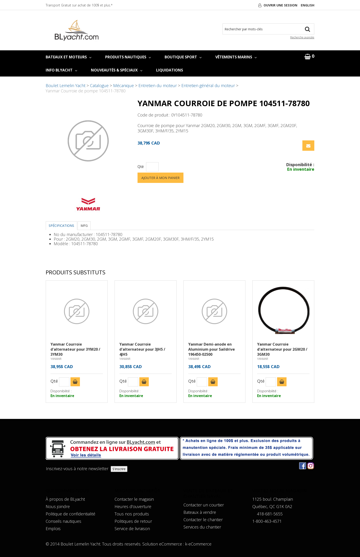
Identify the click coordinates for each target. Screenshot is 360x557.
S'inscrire (119, 469)
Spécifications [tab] (61, 225)
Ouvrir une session (280, 5)
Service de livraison (132, 528)
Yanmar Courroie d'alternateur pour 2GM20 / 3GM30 (282, 349)
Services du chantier (202, 527)
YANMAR (56, 359)
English (307, 5)
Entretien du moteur (157, 85)
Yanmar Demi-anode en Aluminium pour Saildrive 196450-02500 (211, 349)
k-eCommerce (198, 544)
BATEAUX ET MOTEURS (68, 57)
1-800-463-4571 (267, 521)
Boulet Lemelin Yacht (65, 85)
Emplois (53, 528)
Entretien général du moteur (208, 85)
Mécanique (123, 85)
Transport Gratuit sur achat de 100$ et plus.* (79, 5)
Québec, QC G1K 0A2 (272, 506)
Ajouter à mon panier (160, 178)
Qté (141, 167)
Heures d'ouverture (133, 506)
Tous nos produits (132, 514)
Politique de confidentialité (70, 514)
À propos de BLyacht (65, 499)
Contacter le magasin (134, 499)
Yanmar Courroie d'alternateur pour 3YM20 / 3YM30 (75, 349)
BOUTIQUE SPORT (183, 57)
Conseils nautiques (63, 521)
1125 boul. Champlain (272, 499)
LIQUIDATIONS (169, 70)
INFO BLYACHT (61, 70)
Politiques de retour (133, 521)
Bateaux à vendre (199, 512)
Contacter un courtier (203, 505)
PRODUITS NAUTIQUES (128, 57)
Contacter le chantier (203, 519)
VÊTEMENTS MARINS (236, 57)
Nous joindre (58, 506)
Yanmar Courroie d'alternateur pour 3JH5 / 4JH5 (142, 349)
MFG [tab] (84, 225)
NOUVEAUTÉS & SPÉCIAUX (116, 70)
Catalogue (99, 85)
